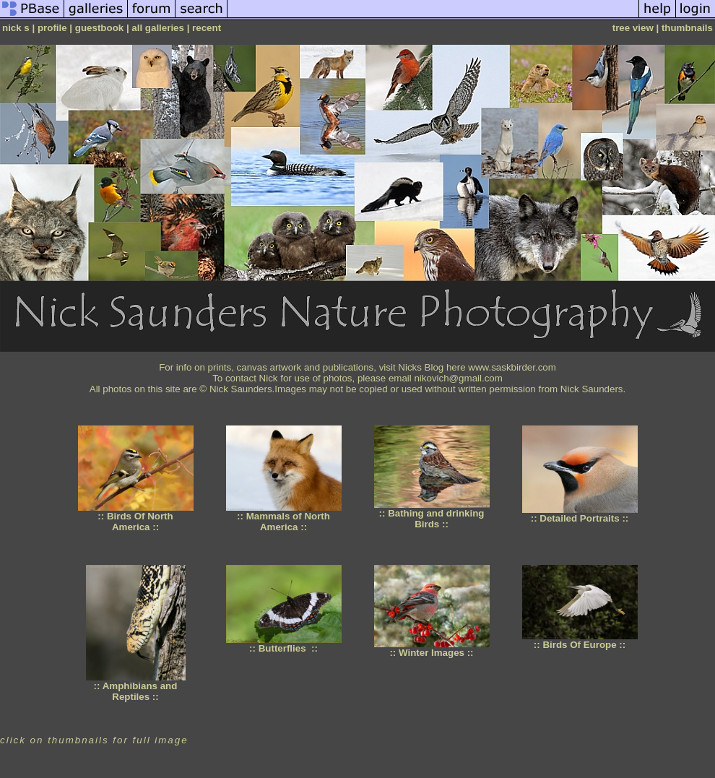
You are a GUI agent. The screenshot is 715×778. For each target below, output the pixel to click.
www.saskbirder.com (511, 367)
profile (52, 27)
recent (206, 27)
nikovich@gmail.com (458, 378)
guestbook (99, 27)
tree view (633, 27)
